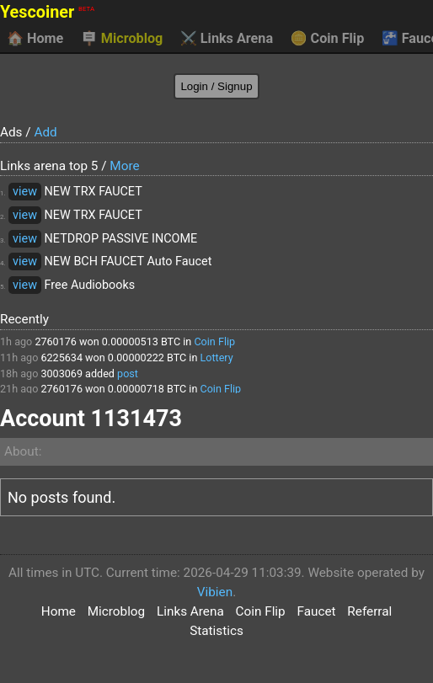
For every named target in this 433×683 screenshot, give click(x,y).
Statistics (216, 630)
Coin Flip (328, 39)
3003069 (61, 373)
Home (35, 39)
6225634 (61, 357)
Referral (369, 611)
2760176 (56, 341)
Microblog (122, 39)
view (25, 191)
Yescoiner (47, 12)
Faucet (316, 611)
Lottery (216, 357)
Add (45, 132)
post (127, 373)
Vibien (215, 592)
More (124, 165)
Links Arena (226, 39)
